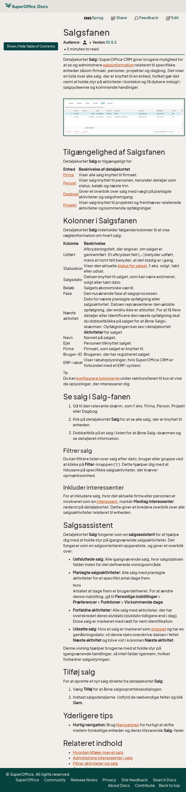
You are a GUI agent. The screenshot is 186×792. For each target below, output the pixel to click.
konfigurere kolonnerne (98, 378)
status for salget (132, 265)
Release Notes (84, 779)
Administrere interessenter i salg (103, 757)
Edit (172, 17)
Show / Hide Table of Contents (31, 46)
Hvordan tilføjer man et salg (98, 752)
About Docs (119, 785)
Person (69, 183)
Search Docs (164, 779)
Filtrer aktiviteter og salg (95, 763)
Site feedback (134, 779)
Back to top (169, 785)
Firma (68, 174)
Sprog (93, 17)
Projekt (70, 205)
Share (119, 17)
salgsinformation (118, 65)
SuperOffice (27, 779)
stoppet (158, 629)
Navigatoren (127, 724)
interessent (107, 501)
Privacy (109, 779)
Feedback (146, 17)
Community (55, 779)
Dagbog (71, 194)
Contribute (145, 785)
